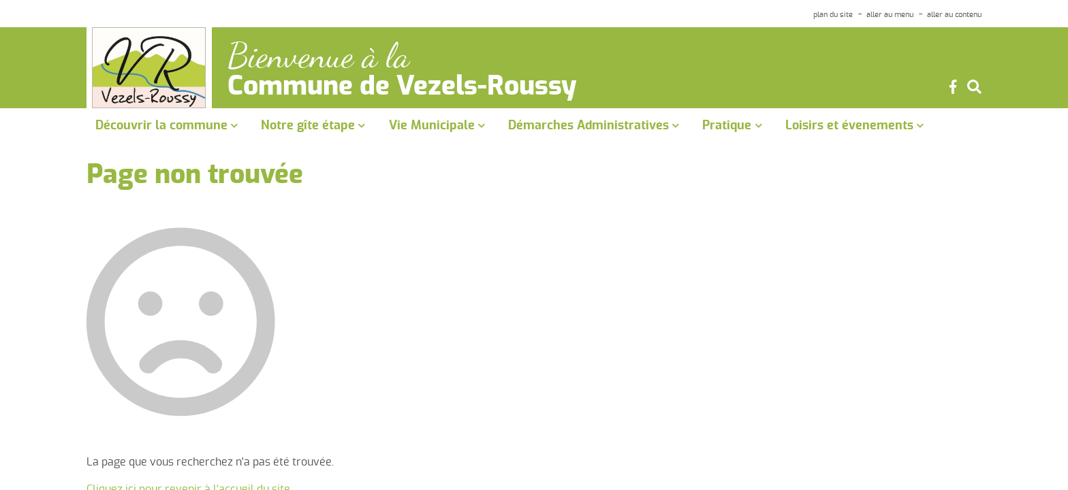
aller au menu (889, 14)
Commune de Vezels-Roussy (402, 87)
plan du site (833, 14)
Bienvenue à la (318, 56)
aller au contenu (954, 14)
